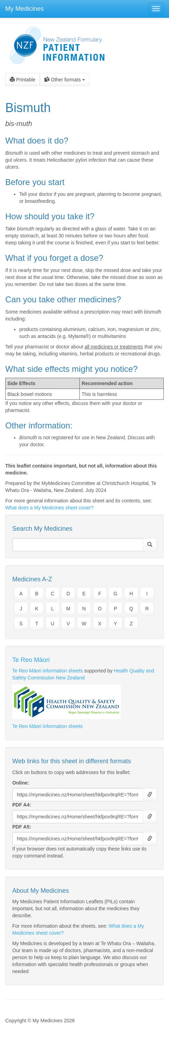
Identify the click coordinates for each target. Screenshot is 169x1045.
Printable (22, 79)
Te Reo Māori (31, 659)
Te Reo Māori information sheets (47, 671)
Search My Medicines (42, 528)
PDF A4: (21, 805)
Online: (20, 783)
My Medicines (24, 8)
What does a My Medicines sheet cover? (49, 507)
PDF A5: (21, 827)
